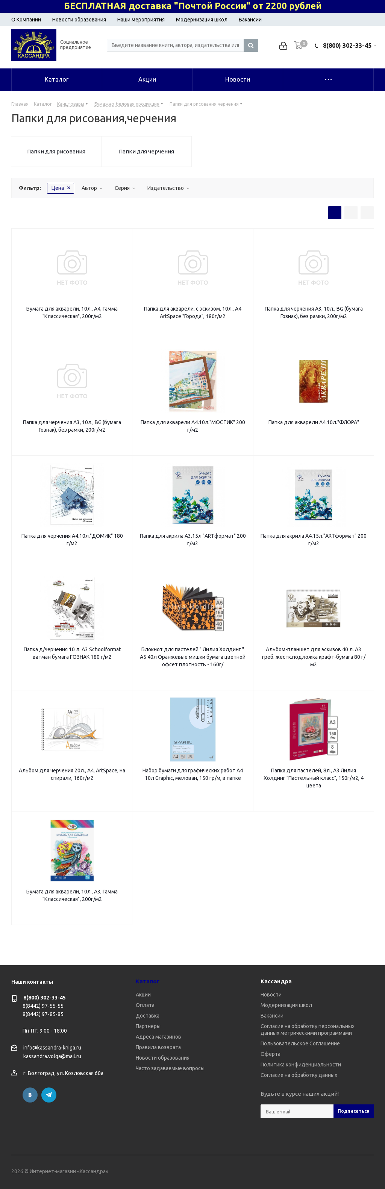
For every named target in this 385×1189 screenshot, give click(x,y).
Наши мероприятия (141, 20)
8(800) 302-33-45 (347, 45)
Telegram (48, 1095)
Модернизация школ (201, 20)
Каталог (147, 981)
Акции (143, 995)
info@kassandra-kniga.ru (52, 1048)
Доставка (147, 1016)
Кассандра (276, 981)
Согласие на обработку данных (299, 1075)
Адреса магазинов (158, 1037)
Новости (271, 995)
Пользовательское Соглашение (300, 1043)
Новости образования (79, 20)
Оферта (270, 1054)
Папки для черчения (146, 151)
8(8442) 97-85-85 (43, 1014)
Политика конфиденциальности (301, 1065)
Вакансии (250, 20)
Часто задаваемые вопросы (170, 1068)
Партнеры (148, 1026)
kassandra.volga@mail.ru (52, 1057)
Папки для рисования (56, 151)
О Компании (26, 20)
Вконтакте (30, 1095)
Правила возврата (158, 1047)
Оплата (145, 1005)
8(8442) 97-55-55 (43, 1006)
